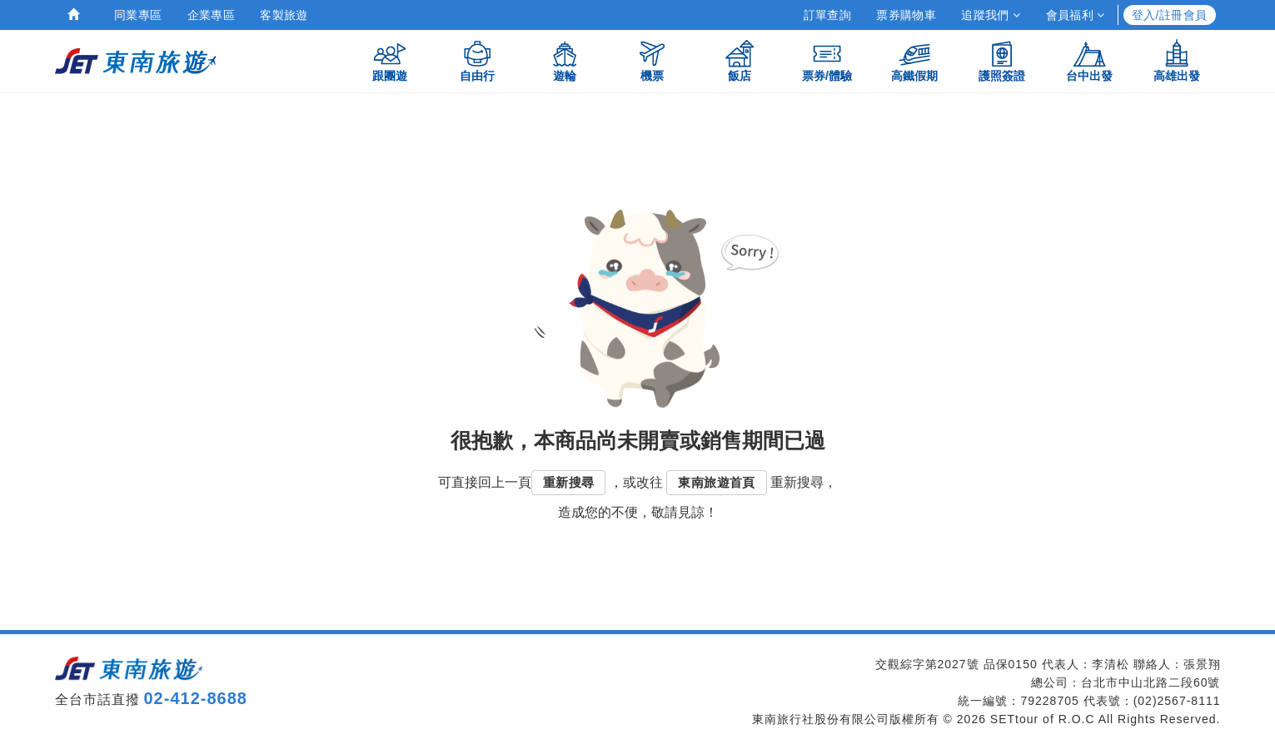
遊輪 (564, 60)
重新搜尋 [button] (569, 482)
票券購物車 (906, 15)
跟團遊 (389, 60)
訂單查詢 (828, 15)
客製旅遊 (284, 15)
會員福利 (1075, 15)
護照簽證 (1002, 60)
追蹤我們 (990, 15)
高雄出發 (1176, 60)
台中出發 (1089, 60)
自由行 (477, 60)
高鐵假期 (914, 60)
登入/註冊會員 (1170, 15)
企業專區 (211, 15)
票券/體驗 (827, 60)
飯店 (739, 60)
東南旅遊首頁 (716, 482)
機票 (652, 60)
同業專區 (138, 15)
